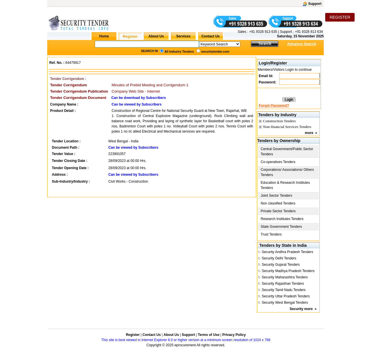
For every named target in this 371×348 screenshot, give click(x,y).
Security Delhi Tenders (279, 258)
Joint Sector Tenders (276, 196)
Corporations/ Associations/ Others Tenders (287, 172)
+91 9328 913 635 (262, 32)
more (309, 133)
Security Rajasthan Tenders (283, 284)
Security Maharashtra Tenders (285, 277)
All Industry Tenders (179, 51)
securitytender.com (215, 51)
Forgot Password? (274, 106)
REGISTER (340, 17)
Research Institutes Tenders (282, 219)
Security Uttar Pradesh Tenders (286, 296)
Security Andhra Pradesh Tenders (287, 252)
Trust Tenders (271, 234)
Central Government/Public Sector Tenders (287, 151)
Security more (301, 309)
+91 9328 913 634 (309, 32)
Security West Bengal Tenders (285, 303)
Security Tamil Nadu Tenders (284, 290)
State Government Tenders (281, 227)
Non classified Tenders (278, 203)
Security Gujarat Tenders (281, 265)
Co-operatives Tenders (278, 162)
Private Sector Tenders (278, 211)
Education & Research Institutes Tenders (285, 185)
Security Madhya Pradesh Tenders (288, 271)
